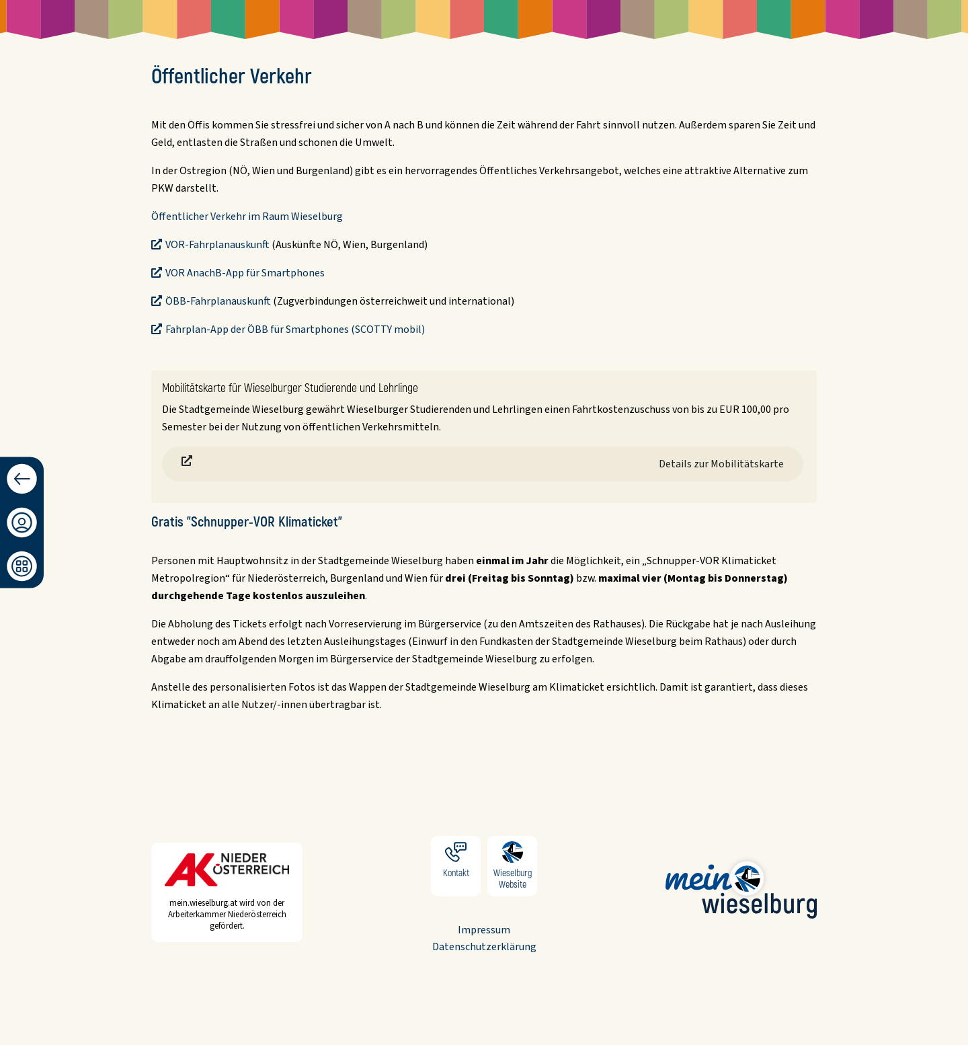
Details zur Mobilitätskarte (721, 464)
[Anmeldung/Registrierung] (22, 523)
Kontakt (456, 866)
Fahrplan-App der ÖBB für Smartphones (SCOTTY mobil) (295, 329)
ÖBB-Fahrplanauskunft (218, 301)
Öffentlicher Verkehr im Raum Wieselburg (247, 216)
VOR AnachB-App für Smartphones (245, 273)
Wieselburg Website (512, 866)
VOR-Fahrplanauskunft (217, 244)
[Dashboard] (22, 566)
